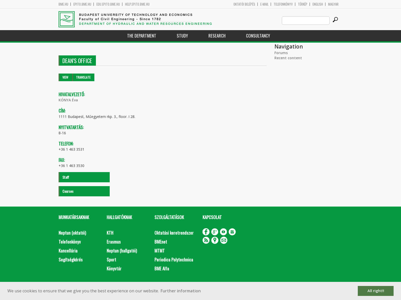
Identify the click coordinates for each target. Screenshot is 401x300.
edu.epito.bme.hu (108, 4)
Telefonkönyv (283, 4)
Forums (281, 52)
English (318, 4)
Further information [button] (181, 291)
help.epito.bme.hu (137, 4)
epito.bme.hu (82, 4)
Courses (67, 191)
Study (182, 35)
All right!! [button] (375, 290)
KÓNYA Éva (68, 100)
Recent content (288, 57)
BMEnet (160, 241)
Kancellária (68, 250)
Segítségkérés (71, 259)
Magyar (333, 4)
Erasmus (114, 241)
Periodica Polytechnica (173, 259)
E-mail (264, 4)
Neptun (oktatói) (72, 233)
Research (217, 35)
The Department (141, 35)
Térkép (302, 4)
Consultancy (258, 35)
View (65, 77)
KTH (110, 233)
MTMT (159, 250)
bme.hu (63, 4)
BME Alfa (161, 268)
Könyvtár (114, 268)
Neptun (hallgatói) (122, 250)
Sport (111, 259)
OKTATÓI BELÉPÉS (244, 4)
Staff (65, 177)
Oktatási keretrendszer (174, 233)
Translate (83, 77)
